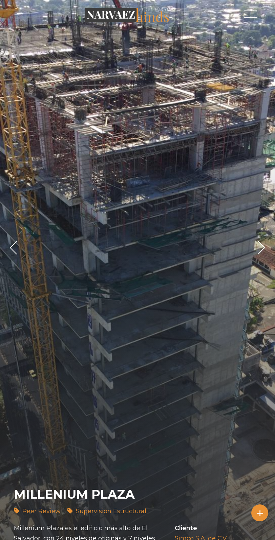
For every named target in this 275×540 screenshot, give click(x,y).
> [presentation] (261, 247)
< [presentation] (13, 247)
